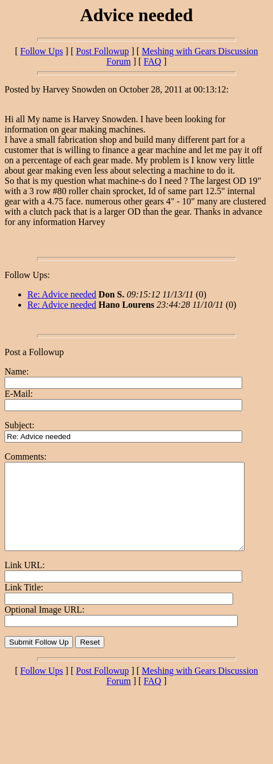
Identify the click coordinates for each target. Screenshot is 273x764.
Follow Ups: (27, 275)
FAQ (152, 61)
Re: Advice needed (61, 294)
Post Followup (102, 51)
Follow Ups (41, 51)
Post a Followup (34, 352)
